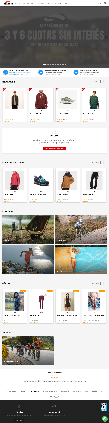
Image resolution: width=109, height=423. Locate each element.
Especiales (41, 3)
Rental (59, 3)
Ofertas (54, 3)
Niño (28, 3)
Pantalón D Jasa (35, 315)
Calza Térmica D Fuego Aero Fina (93, 315)
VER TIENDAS (19, 420)
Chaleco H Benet (9, 114)
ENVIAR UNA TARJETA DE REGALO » (54, 148)
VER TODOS (95, 81)
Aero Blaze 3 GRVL (62, 114)
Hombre (17, 3)
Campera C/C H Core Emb (38, 114)
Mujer (23, 3)
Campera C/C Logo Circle (12, 315)
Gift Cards (65, 3)
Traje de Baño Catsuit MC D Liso (66, 315)
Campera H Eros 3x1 (62, 194)
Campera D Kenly (9, 194)
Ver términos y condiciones (86, 74)
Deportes (33, 3)
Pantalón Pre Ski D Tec (90, 194)
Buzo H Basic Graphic (90, 114)
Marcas (47, 3)
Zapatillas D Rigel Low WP (38, 194)
